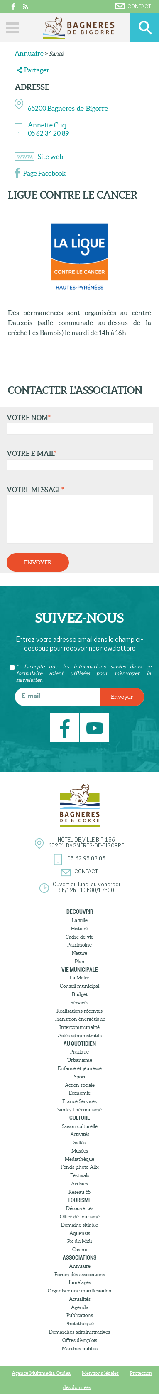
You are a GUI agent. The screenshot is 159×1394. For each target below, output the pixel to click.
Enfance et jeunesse (80, 1068)
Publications (79, 1315)
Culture (79, 1118)
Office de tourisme (80, 1216)
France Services (79, 1101)
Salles (79, 1142)
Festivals (79, 1175)
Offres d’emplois (79, 1340)
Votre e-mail (78, 460)
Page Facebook (44, 173)
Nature (79, 953)
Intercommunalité (79, 1027)
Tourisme (79, 1200)
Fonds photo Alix (80, 1167)
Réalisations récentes (79, 1011)
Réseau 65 (79, 1192)
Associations (79, 1258)
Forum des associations (79, 1274)
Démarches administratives (79, 1331)
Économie (80, 1093)
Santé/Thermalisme (79, 1109)
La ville (80, 920)
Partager (36, 70)
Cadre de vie (79, 936)
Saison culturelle (80, 1126)
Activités (79, 1134)
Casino (79, 1249)
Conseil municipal (79, 986)
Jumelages (79, 1282)
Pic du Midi (79, 1241)
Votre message (78, 515)
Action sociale (80, 1085)
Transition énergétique (79, 1018)
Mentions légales (100, 1373)
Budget (80, 994)
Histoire (79, 928)
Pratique (79, 1051)
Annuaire (29, 53)
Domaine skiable (79, 1225)
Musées (79, 1150)
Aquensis (79, 1233)
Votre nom (78, 424)
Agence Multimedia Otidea (41, 1373)
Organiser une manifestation (80, 1290)
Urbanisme (79, 1060)
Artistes (79, 1183)
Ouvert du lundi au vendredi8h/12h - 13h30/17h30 (86, 887)
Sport (80, 1076)
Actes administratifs (80, 1035)
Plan (80, 961)
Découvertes (79, 1208)
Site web (50, 156)
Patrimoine (79, 944)
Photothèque (79, 1323)
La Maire (79, 977)
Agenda (79, 1307)
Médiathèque (79, 1159)
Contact (133, 6)
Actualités (80, 1299)
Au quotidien (80, 1044)
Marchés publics (80, 1348)
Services (79, 1002)
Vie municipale (79, 970)
